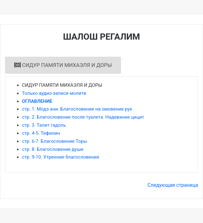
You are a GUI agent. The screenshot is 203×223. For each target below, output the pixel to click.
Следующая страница (172, 185)
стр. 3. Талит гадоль (44, 125)
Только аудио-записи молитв (54, 93)
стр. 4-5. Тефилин (41, 133)
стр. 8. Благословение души (52, 149)
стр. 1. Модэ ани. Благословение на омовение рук (77, 109)
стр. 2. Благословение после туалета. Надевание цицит (83, 117)
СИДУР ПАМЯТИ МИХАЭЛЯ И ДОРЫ (63, 65)
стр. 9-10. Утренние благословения (60, 157)
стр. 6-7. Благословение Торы (54, 141)
